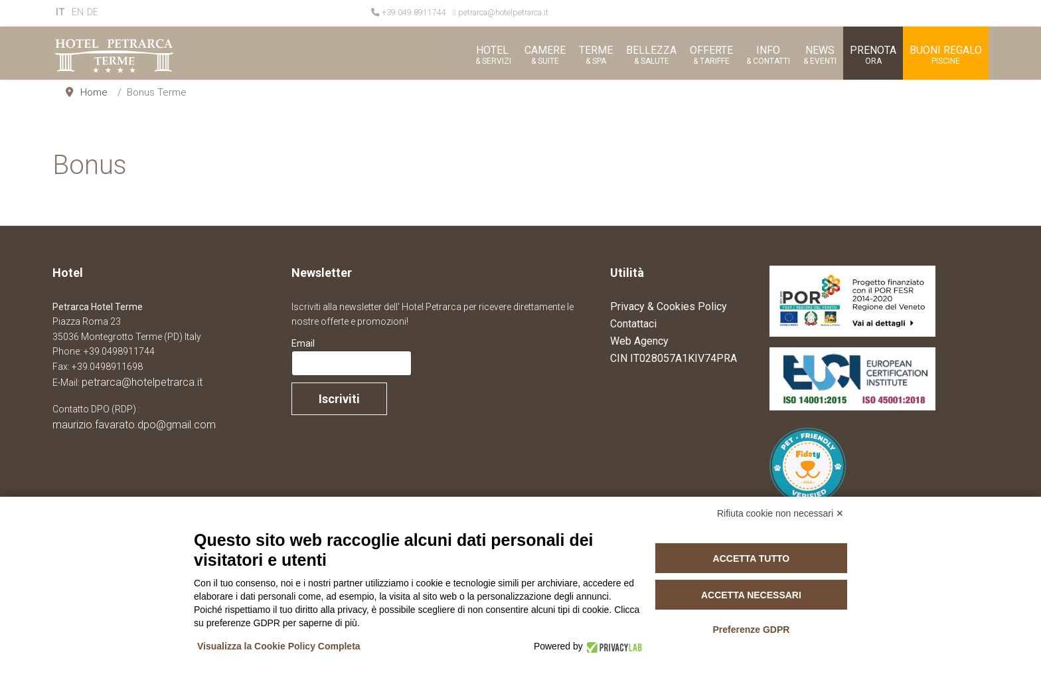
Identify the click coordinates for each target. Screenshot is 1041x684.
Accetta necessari (751, 595)
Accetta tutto (751, 558)
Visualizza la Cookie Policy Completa (278, 646)
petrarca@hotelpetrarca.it (503, 12)
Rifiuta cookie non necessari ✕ (780, 513)
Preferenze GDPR (750, 629)
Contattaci (633, 323)
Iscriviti (339, 399)
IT (60, 12)
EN (78, 12)
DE (92, 12)
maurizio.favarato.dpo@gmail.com (134, 424)
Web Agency (639, 341)
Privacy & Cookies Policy (668, 306)
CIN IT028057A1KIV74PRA (673, 358)
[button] (492, 53)
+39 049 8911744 (414, 12)
